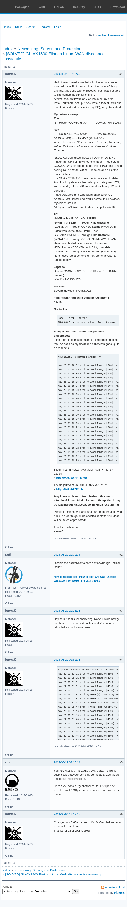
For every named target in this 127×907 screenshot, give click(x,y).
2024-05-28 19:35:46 (67, 74)
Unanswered (116, 35)
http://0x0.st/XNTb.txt (70, 489)
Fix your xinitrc (90, 581)
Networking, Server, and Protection (49, 49)
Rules (18, 26)
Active (102, 35)
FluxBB (119, 892)
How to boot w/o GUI (92, 576)
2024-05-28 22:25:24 (67, 610)
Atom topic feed (115, 887)
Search (30, 26)
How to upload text (65, 576)
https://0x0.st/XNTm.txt (71, 477)
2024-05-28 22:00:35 (67, 554)
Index (7, 26)
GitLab (59, 7)
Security (79, 7)
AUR (97, 7)
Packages (22, 7)
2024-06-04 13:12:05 (67, 814)
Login (57, 26)
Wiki (42, 7)
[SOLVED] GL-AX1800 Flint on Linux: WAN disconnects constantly (53, 874)
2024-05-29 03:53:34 (67, 659)
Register (45, 26)
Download (117, 7)
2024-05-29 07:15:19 (67, 762)
